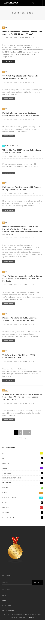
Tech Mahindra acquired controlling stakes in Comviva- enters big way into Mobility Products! (22, 278)
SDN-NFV (22, 512)
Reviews (22, 507)
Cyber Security (22, 473)
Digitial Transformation (22, 478)
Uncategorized (22, 517)
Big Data (22, 463)
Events (22, 488)
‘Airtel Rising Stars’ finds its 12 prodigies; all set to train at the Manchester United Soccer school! (22, 396)
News (5, 28)
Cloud (22, 468)
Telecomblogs (11, 38)
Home (4, 595)
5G (22, 453)
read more (8, 61)
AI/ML (22, 458)
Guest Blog (6, 605)
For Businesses (8, 610)
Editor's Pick (22, 483)
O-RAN (22, 502)
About (4, 600)
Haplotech (30, 617)
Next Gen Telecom (11, 146)
